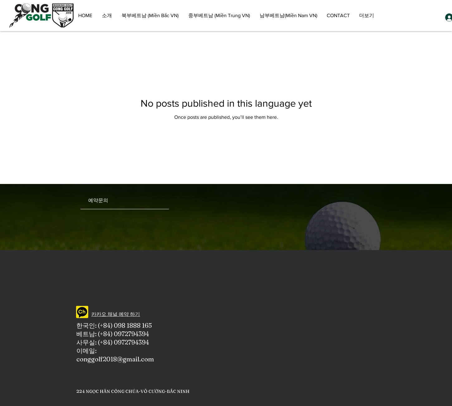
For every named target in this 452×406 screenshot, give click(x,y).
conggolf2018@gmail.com (115, 359)
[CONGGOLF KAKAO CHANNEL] (82, 312)
